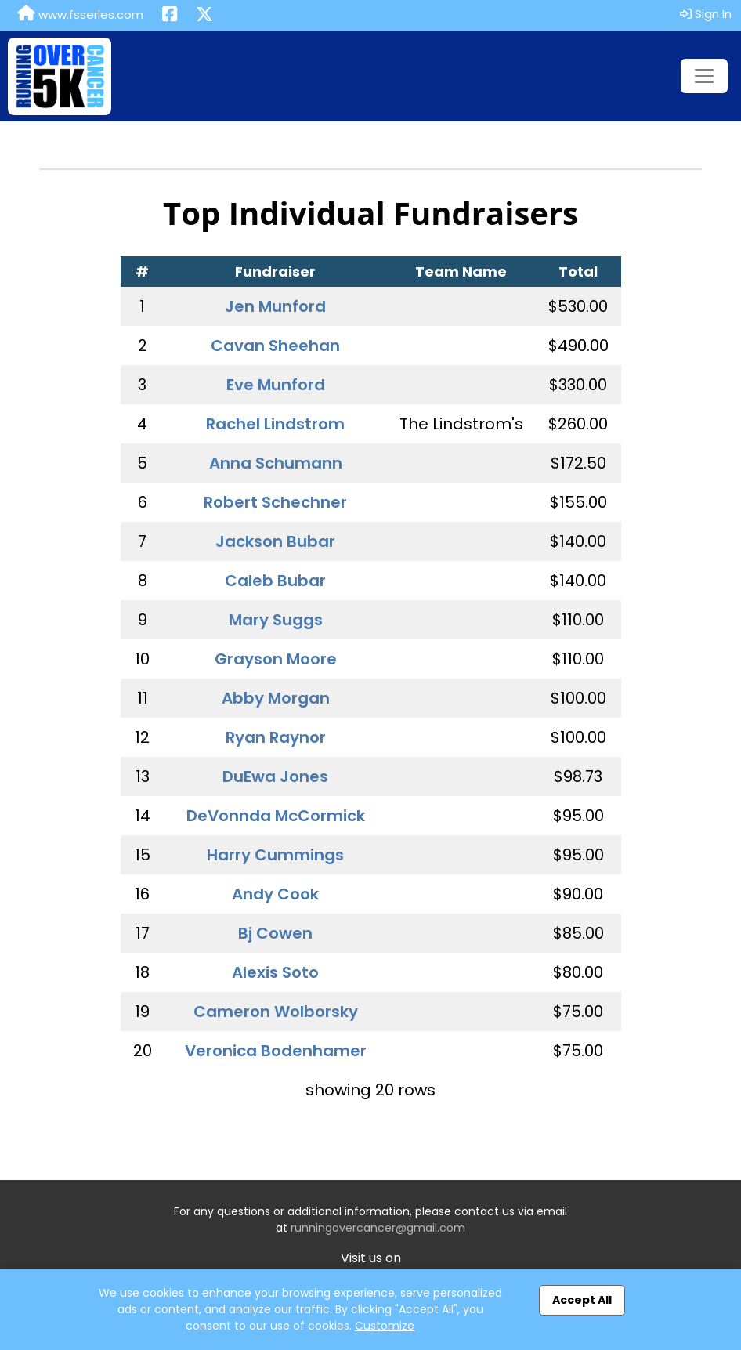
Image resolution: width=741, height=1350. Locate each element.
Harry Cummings (275, 855)
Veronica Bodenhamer (276, 1051)
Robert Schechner (275, 502)
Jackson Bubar (275, 541)
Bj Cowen (275, 933)
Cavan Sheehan (275, 346)
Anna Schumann (275, 463)
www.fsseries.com (80, 14)
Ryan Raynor (276, 737)
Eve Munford (275, 385)
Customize (384, 1326)
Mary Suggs (276, 620)
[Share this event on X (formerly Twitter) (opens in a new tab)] (204, 15)
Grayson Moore (276, 659)
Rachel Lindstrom (275, 424)
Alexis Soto (275, 972)
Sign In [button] (706, 13)
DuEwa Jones (275, 776)
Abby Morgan (276, 698)
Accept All (582, 1300)
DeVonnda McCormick (275, 816)
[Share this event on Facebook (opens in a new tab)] (169, 15)
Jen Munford (275, 306)
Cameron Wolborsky (275, 1011)
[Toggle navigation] (704, 76)
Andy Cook (275, 894)
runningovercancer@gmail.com (378, 1228)
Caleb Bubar (275, 581)
